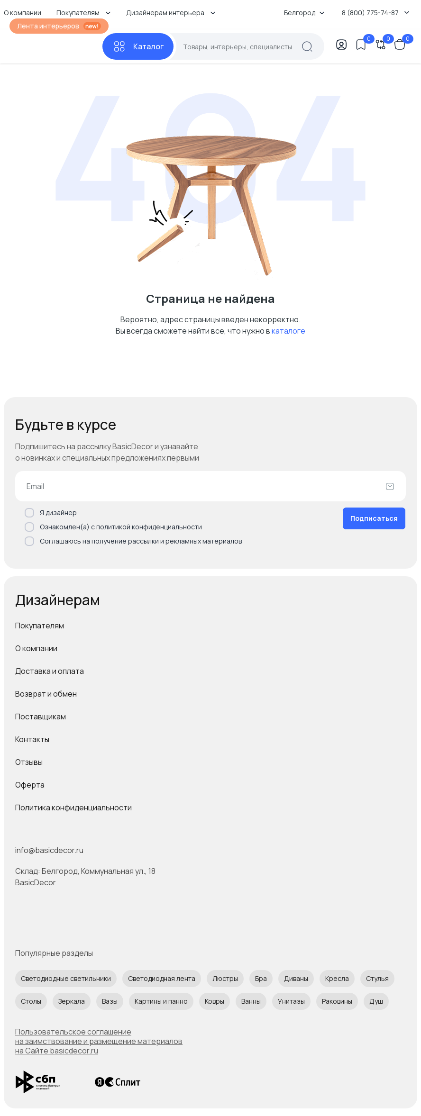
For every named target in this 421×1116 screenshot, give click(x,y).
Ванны (251, 1001)
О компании (36, 648)
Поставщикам (40, 716)
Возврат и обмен (46, 694)
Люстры (225, 978)
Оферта (30, 785)
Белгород (304, 12)
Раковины (337, 1001)
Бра (261, 978)
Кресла (337, 978)
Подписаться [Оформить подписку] (374, 518)
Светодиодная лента (161, 978)
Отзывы (29, 762)
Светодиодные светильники (66, 978)
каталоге (288, 331)
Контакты (32, 739)
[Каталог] (138, 46)
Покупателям (39, 625)
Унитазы (291, 1001)
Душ (376, 1001)
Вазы (110, 1001)
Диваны (296, 978)
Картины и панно (161, 1001)
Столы (31, 1001)
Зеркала (71, 1001)
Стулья (377, 978)
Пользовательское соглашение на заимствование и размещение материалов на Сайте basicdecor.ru (99, 1041)
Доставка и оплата (49, 671)
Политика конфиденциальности (73, 807)
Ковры (214, 1001)
